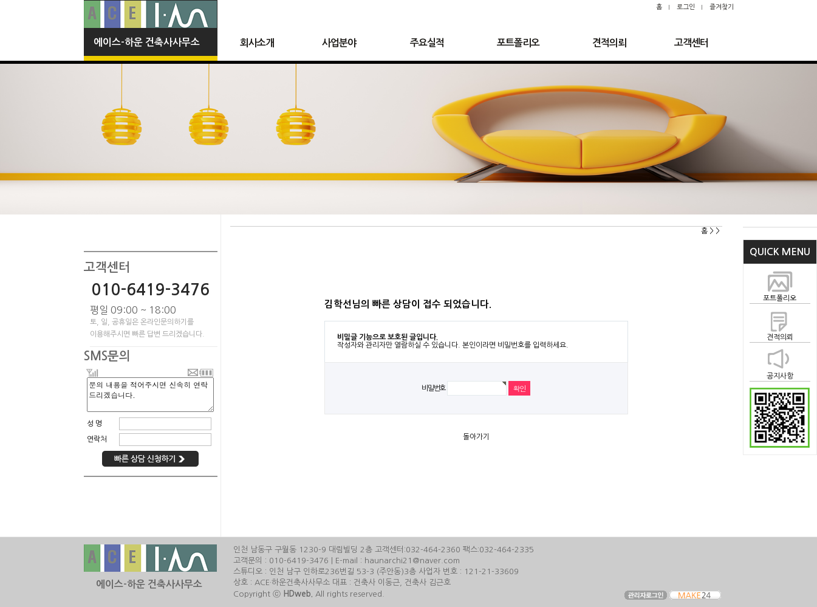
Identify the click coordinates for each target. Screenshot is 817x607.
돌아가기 (476, 437)
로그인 (686, 7)
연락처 (97, 439)
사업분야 (339, 42)
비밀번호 (433, 387)
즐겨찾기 (721, 7)
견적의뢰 (609, 42)
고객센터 (691, 42)
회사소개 (257, 42)
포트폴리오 (518, 42)
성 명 (94, 423)
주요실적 (427, 42)
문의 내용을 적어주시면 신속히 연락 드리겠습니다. (150, 394)
